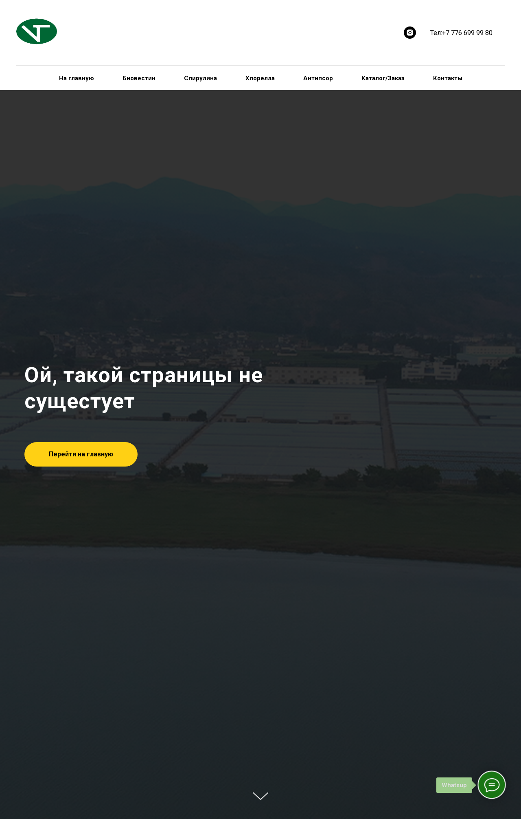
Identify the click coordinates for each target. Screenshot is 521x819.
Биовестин (139, 78)
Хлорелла (260, 78)
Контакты (447, 78)
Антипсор (318, 78)
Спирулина (200, 78)
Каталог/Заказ (383, 78)
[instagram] (410, 32)
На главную (76, 78)
